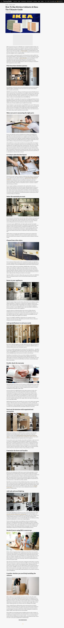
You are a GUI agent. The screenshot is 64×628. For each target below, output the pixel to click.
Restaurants (29, 1)
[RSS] (55, 1)
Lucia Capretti (8, 11)
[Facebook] (45, 1)
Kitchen (35, 1)
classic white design (23, 57)
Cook (39, 1)
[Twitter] (47, 1)
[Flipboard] (48, 1)
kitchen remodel (24, 50)
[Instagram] (53, 1)
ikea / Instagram (37, 215)
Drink (42, 1)
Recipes (15, 1)
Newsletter (59, 1)
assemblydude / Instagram (35, 259)
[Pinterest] (50, 1)
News (19, 1)
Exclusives (23, 1)
